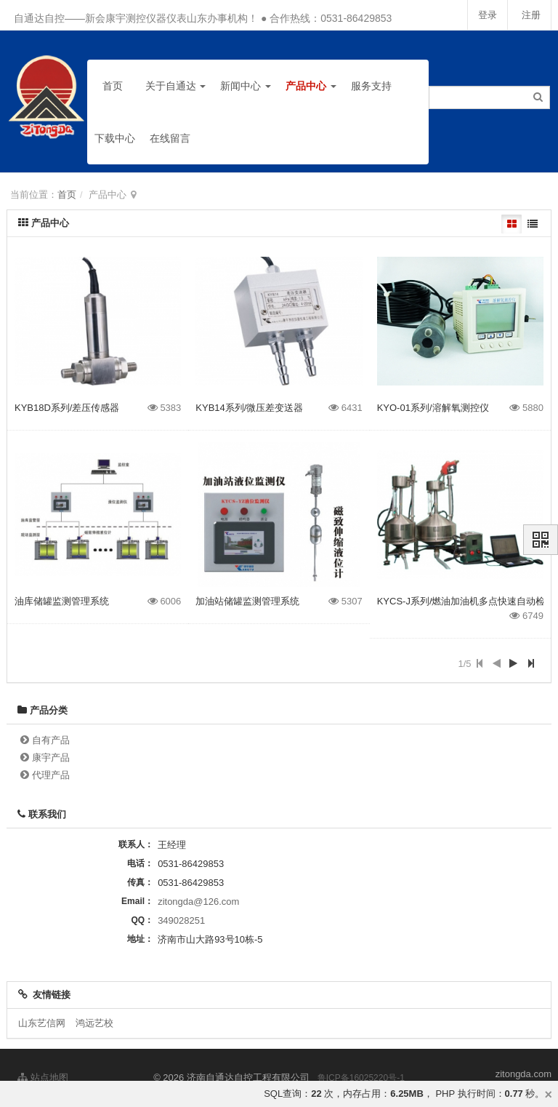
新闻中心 (245, 86)
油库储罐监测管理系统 (62, 601)
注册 (530, 14)
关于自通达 (175, 86)
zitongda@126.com (198, 901)
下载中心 (114, 138)
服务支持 (371, 86)
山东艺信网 (41, 1023)
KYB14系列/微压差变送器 (249, 407)
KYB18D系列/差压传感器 (67, 407)
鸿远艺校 (94, 1023)
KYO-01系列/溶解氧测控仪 (433, 407)
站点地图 (42, 1077)
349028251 (181, 920)
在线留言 (170, 138)
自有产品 (51, 740)
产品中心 (311, 86)
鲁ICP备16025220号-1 (361, 1078)
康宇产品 (51, 757)
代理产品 (51, 775)
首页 (112, 86)
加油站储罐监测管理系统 (247, 601)
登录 (485, 14)
